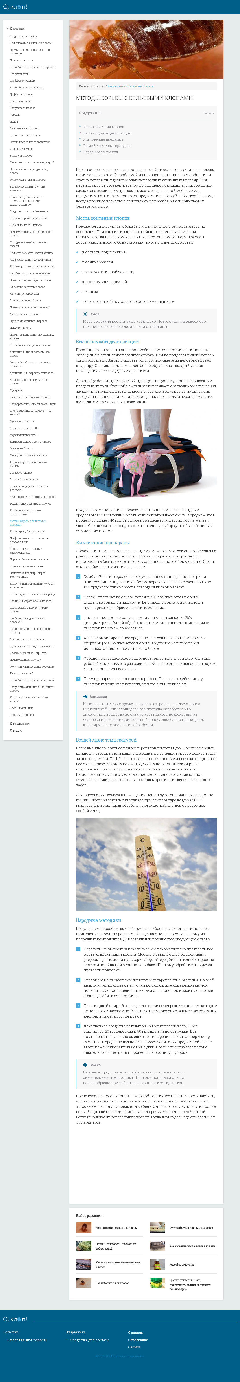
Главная (84, 86)
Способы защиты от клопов (27, 639)
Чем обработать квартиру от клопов (32, 496)
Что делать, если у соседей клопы (31, 259)
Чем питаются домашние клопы (30, 43)
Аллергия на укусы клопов (27, 287)
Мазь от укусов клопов (24, 314)
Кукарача (16, 390)
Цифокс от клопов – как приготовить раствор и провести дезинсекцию (190, 1284)
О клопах (17, 29)
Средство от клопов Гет (24, 428)
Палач (14, 121)
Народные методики (100, 152)
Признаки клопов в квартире (28, 321)
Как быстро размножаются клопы (32, 266)
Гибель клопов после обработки (30, 142)
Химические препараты (103, 139)
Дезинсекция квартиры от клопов (32, 373)
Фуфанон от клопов (22, 421)
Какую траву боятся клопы (27, 531)
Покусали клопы (20, 327)
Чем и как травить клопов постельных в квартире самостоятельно (26, 200)
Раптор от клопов (21, 155)
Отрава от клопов (21, 472)
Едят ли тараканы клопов (26, 566)
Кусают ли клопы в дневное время (32, 646)
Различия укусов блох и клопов (31, 601)
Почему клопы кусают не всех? (30, 307)
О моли (16, 730)
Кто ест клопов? (20, 74)
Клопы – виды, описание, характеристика (26, 550)
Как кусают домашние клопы (28, 455)
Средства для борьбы (23, 36)
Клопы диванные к (22, 714)
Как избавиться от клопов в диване (32, 67)
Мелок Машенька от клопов (27, 179)
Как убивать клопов (22, 108)
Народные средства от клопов (28, 218)
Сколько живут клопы (24, 128)
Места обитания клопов (103, 126)
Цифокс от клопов (21, 94)
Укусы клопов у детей (23, 435)
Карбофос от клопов (22, 80)
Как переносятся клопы (25, 135)
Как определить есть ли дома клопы (33, 404)
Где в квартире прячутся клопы (30, 397)
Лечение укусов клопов (25, 293)
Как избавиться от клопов (26, 87)
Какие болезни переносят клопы (30, 345)
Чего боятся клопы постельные (30, 273)
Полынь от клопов (21, 60)
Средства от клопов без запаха (29, 211)
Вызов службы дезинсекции (107, 133)
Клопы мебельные (21, 708)
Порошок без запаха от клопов (29, 559)
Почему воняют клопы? (25, 659)
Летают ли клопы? (21, 673)
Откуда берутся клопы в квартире (191, 1227)
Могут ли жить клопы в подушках (32, 666)
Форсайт (15, 114)
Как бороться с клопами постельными (25, 512)
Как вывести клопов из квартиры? (32, 162)
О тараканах (19, 724)
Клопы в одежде (20, 101)
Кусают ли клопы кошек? (26, 225)
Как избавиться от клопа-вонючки (32, 680)
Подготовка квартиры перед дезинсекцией (27, 574)
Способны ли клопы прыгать (28, 653)
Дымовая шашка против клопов (30, 441)
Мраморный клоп (21, 448)
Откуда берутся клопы (24, 479)
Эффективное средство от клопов (30, 503)
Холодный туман (21, 148)
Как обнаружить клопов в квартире (32, 594)
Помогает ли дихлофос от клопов (31, 280)
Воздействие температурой (107, 145)
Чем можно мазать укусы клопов (31, 252)
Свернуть (209, 113)
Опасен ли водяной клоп (26, 300)
